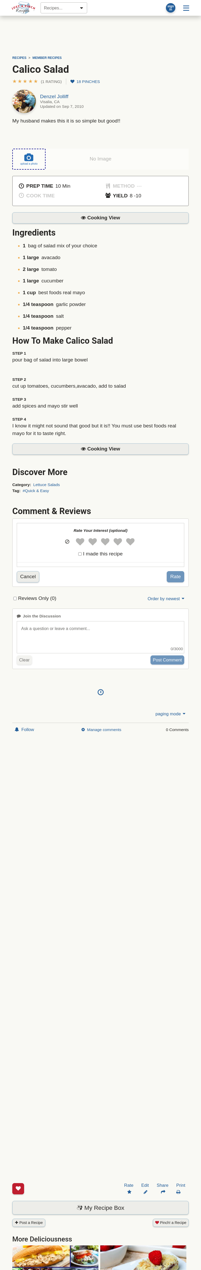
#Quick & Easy (36, 490)
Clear (24, 659)
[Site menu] (186, 8)
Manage (101, 729)
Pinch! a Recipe (170, 1202)
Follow (24, 729)
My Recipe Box (100, 1187)
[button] (37, 81)
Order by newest (166, 598)
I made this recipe (102, 553)
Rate (175, 576)
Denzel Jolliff (54, 96)
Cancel (28, 576)
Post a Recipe (29, 1202)
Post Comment (167, 659)
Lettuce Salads (46, 484)
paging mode (170, 713)
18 (85, 81)
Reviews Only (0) (37, 598)
